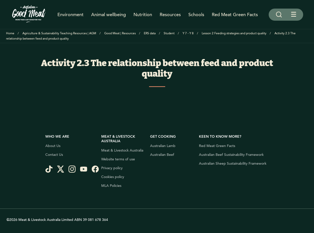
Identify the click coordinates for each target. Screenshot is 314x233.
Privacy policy (112, 168)
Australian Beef (162, 155)
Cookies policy (112, 177)
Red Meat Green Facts (235, 14)
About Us (52, 146)
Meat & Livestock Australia (122, 150)
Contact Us (54, 155)
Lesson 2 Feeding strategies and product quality (234, 33)
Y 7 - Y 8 (188, 33)
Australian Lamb (163, 146)
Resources (170, 14)
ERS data (150, 33)
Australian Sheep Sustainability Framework (232, 163)
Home (10, 33)
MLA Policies (111, 186)
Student (169, 33)
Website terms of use (118, 159)
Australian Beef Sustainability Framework (231, 155)
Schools (196, 14)
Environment (70, 14)
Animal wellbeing (108, 14)
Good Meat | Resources (120, 33)
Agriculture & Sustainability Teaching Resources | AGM (59, 33)
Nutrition (142, 14)
